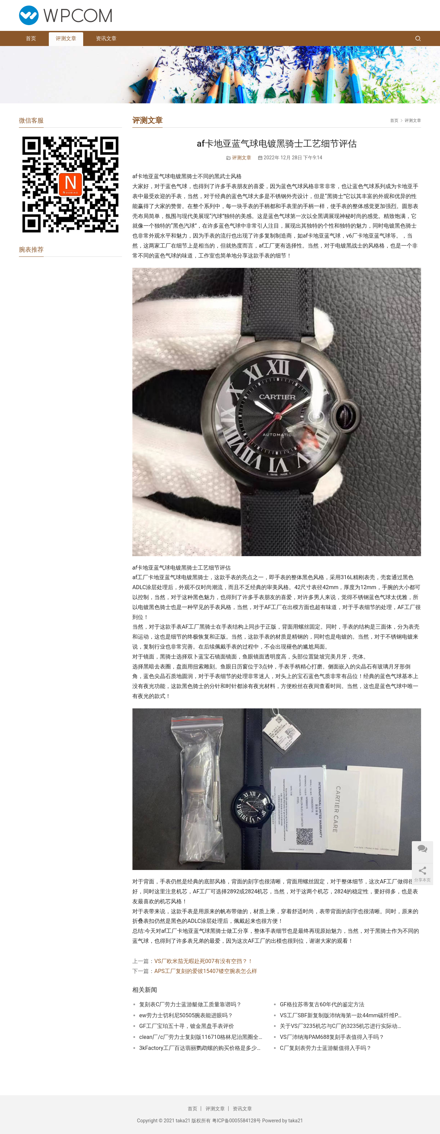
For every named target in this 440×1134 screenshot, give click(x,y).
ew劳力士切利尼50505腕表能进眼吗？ (186, 1015)
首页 (31, 38)
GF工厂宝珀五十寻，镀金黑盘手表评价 (186, 1026)
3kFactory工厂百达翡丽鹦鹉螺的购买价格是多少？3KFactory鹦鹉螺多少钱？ (201, 1048)
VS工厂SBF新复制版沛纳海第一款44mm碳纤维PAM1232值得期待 (342, 1015)
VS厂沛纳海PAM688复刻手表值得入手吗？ (332, 1037)
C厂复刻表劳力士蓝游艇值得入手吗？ (325, 1048)
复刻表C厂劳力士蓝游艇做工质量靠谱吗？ (190, 1004)
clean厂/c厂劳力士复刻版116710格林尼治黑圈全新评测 (201, 1037)
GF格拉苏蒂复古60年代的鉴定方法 (322, 1004)
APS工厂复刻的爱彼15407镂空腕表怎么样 (205, 971)
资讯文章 (106, 38)
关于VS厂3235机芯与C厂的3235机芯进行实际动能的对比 (342, 1026)
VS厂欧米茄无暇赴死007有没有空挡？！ (203, 961)
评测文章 (66, 38)
